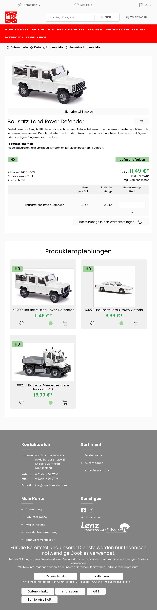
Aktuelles (95, 29)
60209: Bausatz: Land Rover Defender (43, 310)
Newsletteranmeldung (41, 532)
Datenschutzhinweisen (90, 567)
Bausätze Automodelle (84, 47)
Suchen (106, 17)
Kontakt (139, 29)
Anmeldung (33, 509)
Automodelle (43, 29)
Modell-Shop (36, 37)
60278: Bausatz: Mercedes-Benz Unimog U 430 (43, 387)
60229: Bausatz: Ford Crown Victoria (114, 310)
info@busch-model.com (51, 485)
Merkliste (83, 5)
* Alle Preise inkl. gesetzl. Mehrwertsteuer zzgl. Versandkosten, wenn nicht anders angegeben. (77, 582)
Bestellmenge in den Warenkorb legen (110, 222)
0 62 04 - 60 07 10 (46, 474)
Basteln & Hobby (70, 29)
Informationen (117, 29)
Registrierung (35, 524)
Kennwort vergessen (40, 540)
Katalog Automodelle (48, 47)
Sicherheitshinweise (78, 112)
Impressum (131, 567)
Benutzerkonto (36, 517)
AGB (96, 591)
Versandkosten (139, 180)
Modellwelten (17, 29)
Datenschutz (38, 591)
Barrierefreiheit (39, 600)
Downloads (14, 37)
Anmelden (33, 5)
